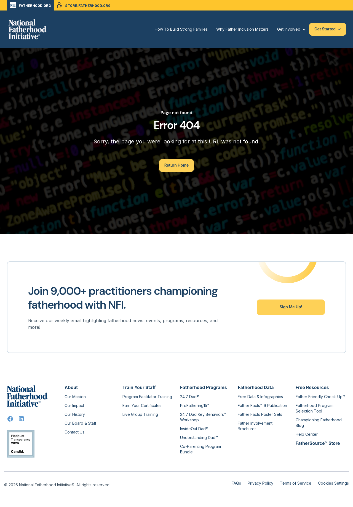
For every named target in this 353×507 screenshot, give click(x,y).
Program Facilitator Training (147, 396)
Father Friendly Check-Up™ (320, 396)
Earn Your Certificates (142, 405)
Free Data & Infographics (260, 396)
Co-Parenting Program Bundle (200, 449)
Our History (75, 414)
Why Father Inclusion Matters (242, 29)
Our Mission (75, 396)
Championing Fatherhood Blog (319, 422)
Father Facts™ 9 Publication (262, 405)
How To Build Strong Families (181, 29)
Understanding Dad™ (199, 437)
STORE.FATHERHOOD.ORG (84, 5)
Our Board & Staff (80, 423)
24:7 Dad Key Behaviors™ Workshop (203, 417)
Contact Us (74, 432)
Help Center (307, 434)
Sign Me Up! (291, 306)
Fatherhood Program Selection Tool (314, 408)
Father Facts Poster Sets (260, 414)
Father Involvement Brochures (255, 426)
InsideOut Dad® (194, 428)
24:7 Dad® (189, 396)
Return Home (176, 165)
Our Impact (74, 405)
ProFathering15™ (195, 405)
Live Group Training (140, 414)
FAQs (236, 483)
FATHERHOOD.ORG (30, 5)
